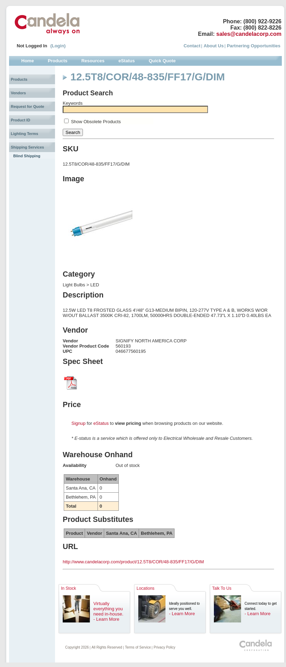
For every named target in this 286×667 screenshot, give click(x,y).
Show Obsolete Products (96, 121)
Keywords (73, 103)
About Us (213, 45)
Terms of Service (138, 647)
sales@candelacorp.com (248, 34)
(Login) (57, 45)
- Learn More (106, 619)
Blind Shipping (26, 156)
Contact (192, 45)
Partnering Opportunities (253, 45)
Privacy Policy (164, 647)
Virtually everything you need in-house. (108, 609)
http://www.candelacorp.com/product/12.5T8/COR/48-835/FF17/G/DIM (133, 561)
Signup (78, 423)
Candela (47, 23)
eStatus (101, 423)
